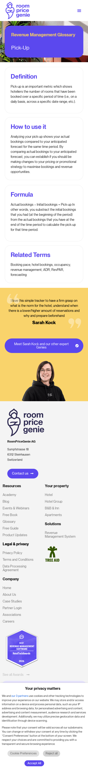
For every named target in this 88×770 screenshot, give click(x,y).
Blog (6, 501)
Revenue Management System (60, 534)
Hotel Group (53, 501)
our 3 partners (19, 696)
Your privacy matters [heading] (42, 688)
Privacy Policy (12, 553)
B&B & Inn (52, 508)
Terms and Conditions (18, 559)
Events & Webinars (16, 508)
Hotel (49, 495)
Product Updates (15, 535)
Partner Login (12, 608)
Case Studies (12, 601)
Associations (12, 615)
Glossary (9, 522)
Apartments (53, 515)
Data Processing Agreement (14, 568)
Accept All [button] (34, 763)
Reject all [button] (52, 753)
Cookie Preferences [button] (23, 753)
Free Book (10, 515)
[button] (79, 10)
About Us (9, 594)
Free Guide (10, 528)
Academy (9, 495)
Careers (8, 621)
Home (7, 588)
